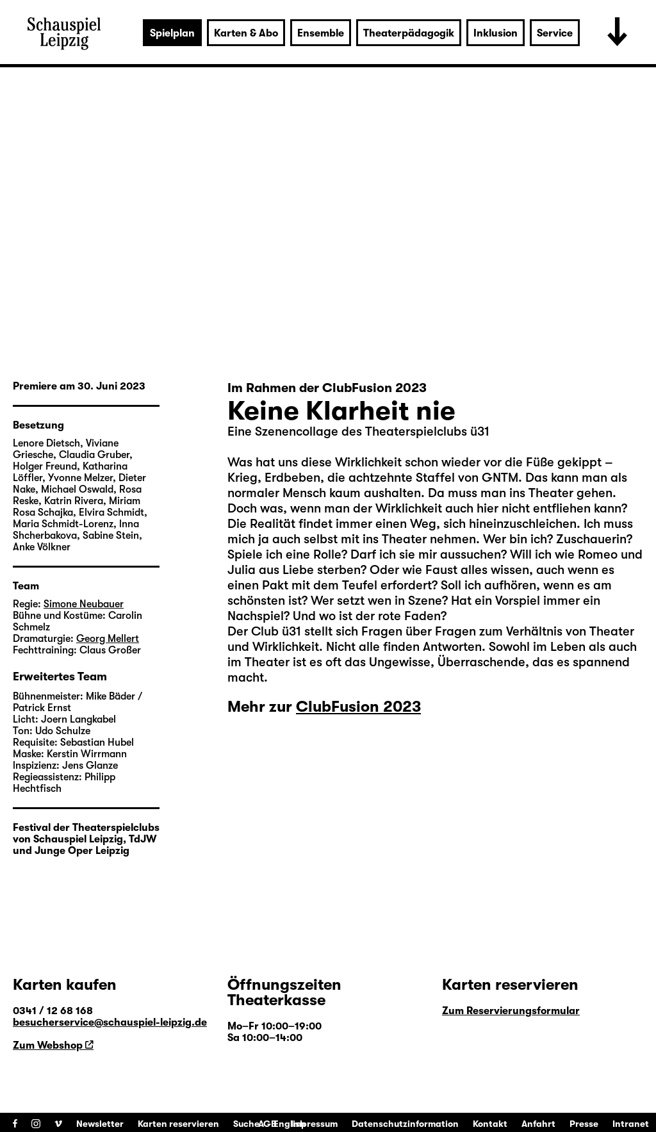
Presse (584, 1124)
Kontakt (490, 1124)
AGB (267, 1124)
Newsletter (100, 1124)
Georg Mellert (107, 638)
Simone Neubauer (84, 604)
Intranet (630, 1124)
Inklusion (495, 33)
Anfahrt (538, 1124)
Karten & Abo (246, 33)
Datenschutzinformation (405, 1124)
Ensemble (320, 33)
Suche (246, 1124)
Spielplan (172, 33)
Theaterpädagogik (408, 33)
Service (555, 33)
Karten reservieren (178, 1124)
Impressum (314, 1124)
